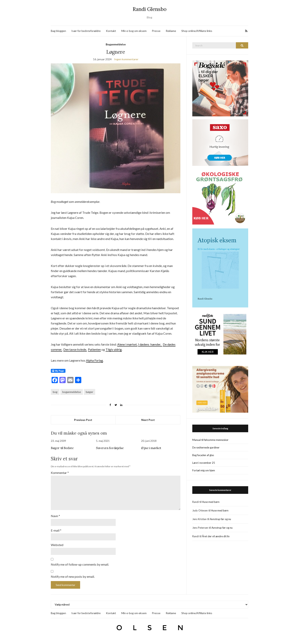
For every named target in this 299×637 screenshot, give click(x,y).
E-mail (56, 528)
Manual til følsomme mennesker (210, 439)
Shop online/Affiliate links (196, 30)
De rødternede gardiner (205, 447)
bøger (89, 392)
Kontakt (111, 30)
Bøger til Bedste (62, 448)
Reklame (171, 30)
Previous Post (83, 419)
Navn (55, 514)
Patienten (94, 349)
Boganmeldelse (116, 44)
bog (55, 392)
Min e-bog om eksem (134, 30)
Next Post (148, 419)
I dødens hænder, (150, 344)
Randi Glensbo (150, 9)
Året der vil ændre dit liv (216, 536)
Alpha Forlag (94, 360)
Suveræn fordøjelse (110, 448)
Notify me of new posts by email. (73, 574)
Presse (156, 30)
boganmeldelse (71, 392)
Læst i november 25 (203, 462)
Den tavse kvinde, (75, 349)
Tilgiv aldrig (114, 349)
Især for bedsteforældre (86, 30)
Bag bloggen (58, 30)
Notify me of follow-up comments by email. (80, 562)
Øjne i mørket (151, 448)
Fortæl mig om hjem (203, 470)
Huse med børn (210, 501)
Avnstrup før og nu (220, 519)
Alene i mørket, (127, 344)
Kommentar (60, 472)
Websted (57, 543)
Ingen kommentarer (126, 59)
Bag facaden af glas (203, 455)
